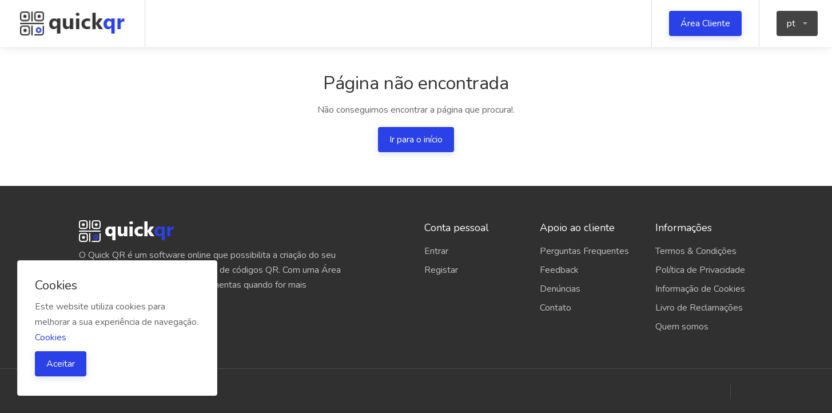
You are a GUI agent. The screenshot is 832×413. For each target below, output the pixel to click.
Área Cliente (705, 23)
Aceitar (60, 364)
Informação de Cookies (700, 289)
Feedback (559, 270)
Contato (555, 307)
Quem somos (681, 326)
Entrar (436, 251)
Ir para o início (416, 139)
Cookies (50, 337)
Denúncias (560, 289)
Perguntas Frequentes (584, 251)
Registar (441, 270)
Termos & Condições (696, 251)
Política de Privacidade (700, 270)
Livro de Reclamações (699, 307)
